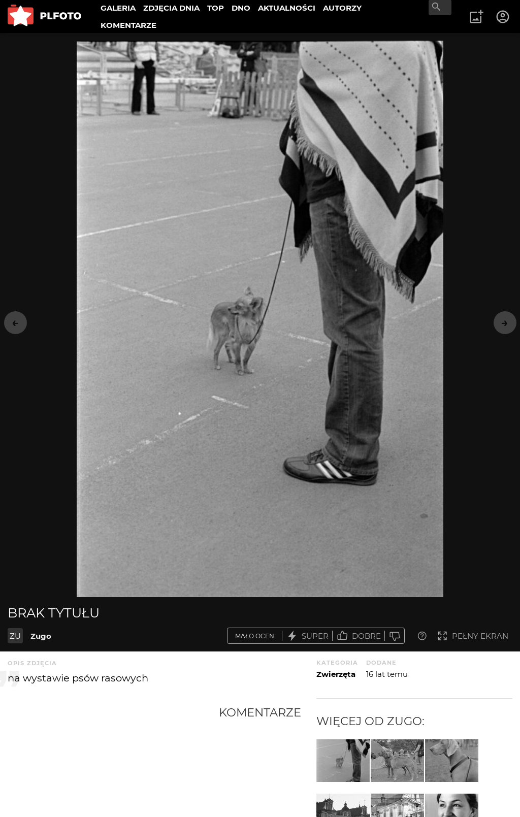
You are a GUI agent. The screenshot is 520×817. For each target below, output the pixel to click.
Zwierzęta (335, 674)
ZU (15, 636)
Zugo (40, 636)
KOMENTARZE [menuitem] (128, 25)
